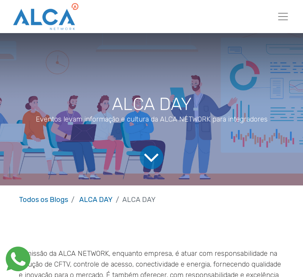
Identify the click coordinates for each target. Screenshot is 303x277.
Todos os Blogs (43, 199)
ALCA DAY (96, 199)
